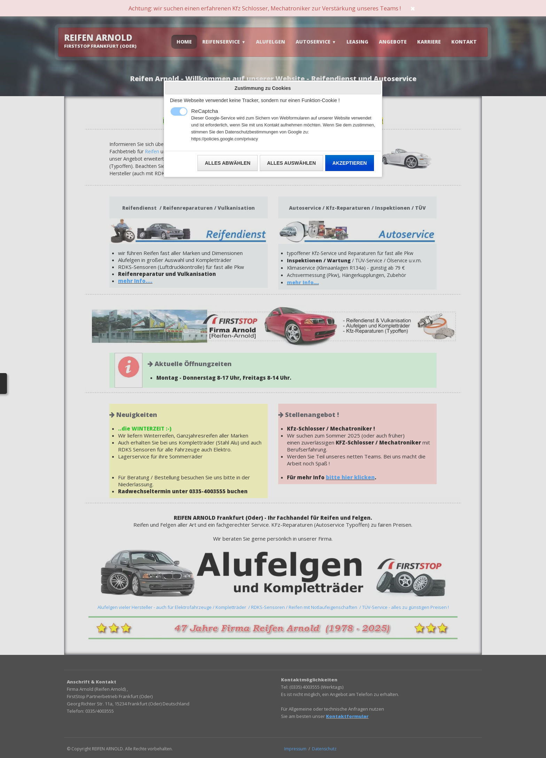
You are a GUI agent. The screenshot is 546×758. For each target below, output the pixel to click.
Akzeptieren (350, 163)
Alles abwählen (227, 163)
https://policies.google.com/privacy (224, 139)
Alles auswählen (291, 163)
